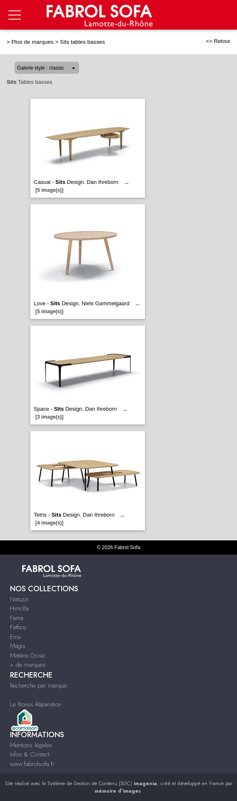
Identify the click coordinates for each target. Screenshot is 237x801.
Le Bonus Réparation (35, 704)
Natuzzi (19, 599)
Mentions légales (31, 745)
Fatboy (18, 627)
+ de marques (28, 664)
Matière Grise (27, 655)
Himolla (19, 608)
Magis (17, 645)
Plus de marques (33, 42)
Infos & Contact (29, 754)
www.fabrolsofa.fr (32, 763)
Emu (15, 636)
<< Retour (218, 41)
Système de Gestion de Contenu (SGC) (102, 783)
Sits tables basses (82, 42)
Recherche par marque (38, 685)
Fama (16, 618)
